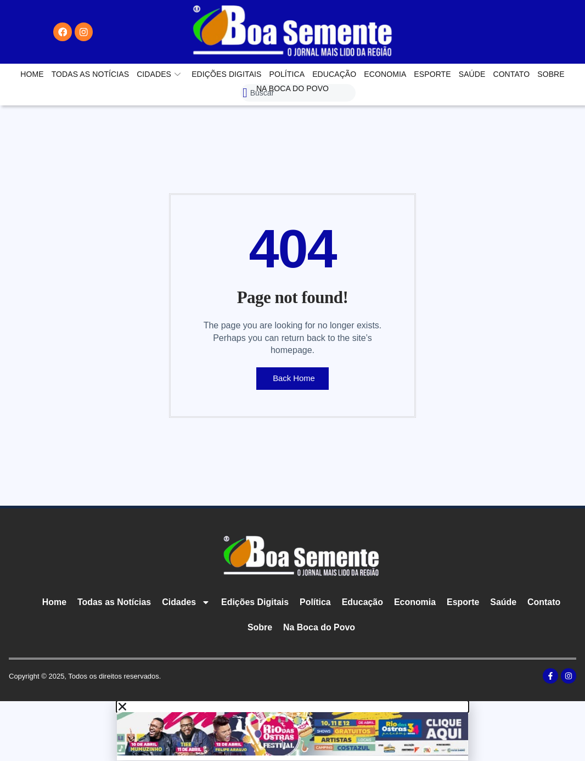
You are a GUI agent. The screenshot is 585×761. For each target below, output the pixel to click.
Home (31, 74)
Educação (334, 74)
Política (287, 74)
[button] (292, 706)
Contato (511, 74)
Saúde (472, 74)
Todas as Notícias (90, 74)
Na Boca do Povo (292, 88)
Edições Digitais (226, 74)
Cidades (159, 74)
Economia (385, 74)
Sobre (551, 74)
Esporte (432, 74)
